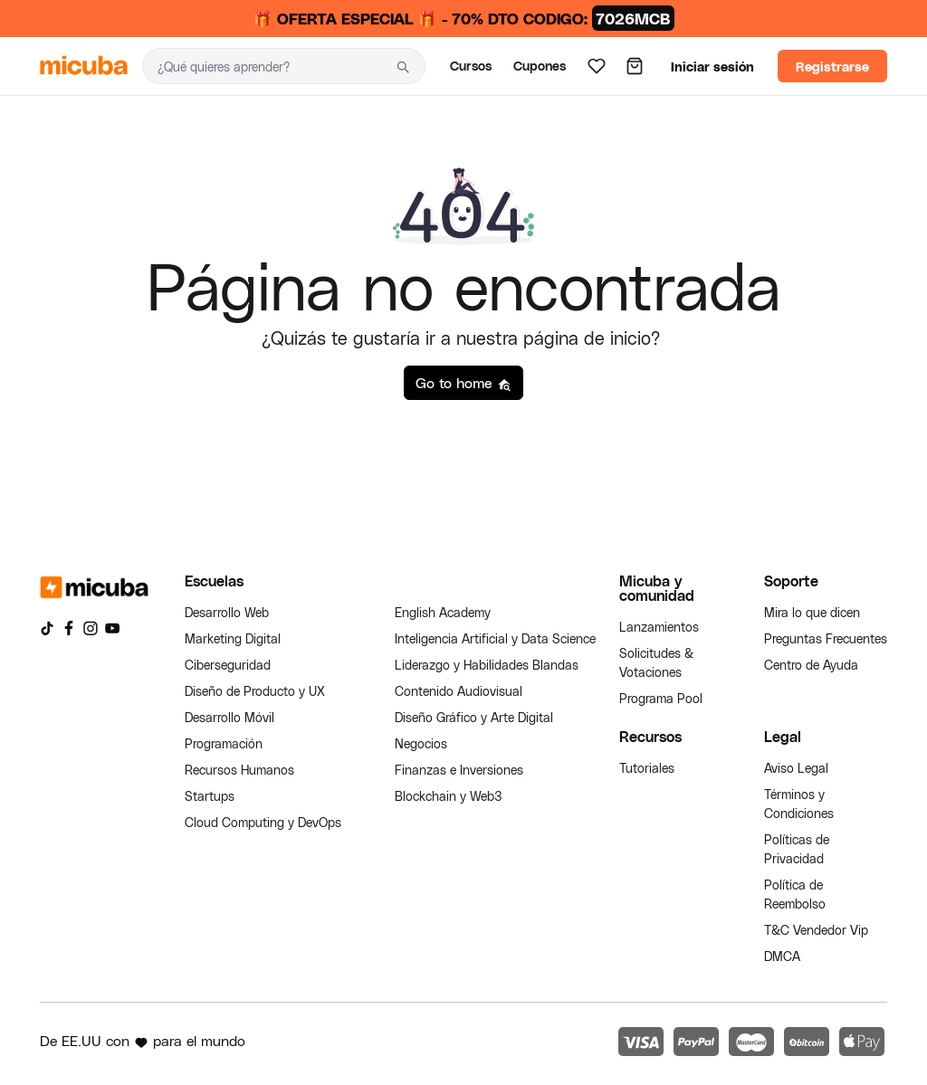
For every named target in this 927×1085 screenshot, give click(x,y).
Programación (224, 743)
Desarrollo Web (227, 612)
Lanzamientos (659, 626)
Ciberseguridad (228, 664)
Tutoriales (646, 768)
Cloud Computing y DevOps (263, 822)
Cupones (539, 65)
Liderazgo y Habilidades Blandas (486, 664)
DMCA (782, 956)
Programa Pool (660, 698)
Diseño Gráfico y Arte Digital (474, 717)
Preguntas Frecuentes (825, 638)
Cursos (471, 65)
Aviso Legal (796, 768)
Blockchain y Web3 (448, 796)
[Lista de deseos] (596, 66)
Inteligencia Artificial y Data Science (495, 638)
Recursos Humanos (239, 769)
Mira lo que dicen (812, 612)
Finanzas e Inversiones (459, 769)
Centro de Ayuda (811, 664)
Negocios (421, 743)
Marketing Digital (233, 638)
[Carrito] (634, 66)
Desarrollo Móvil (229, 717)
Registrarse (832, 66)
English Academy (443, 612)
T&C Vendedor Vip (816, 929)
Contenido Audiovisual (458, 691)
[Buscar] (262, 66)
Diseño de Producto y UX (255, 691)
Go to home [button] (463, 383)
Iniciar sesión (712, 66)
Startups (209, 796)
